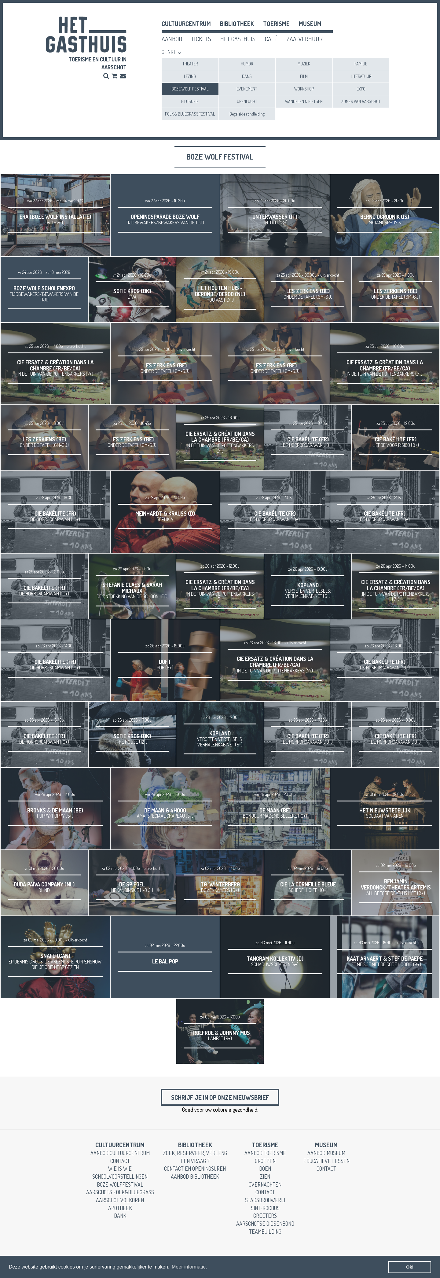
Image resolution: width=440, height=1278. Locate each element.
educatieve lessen (326, 1163)
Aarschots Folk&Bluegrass (120, 1194)
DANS (247, 76)
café (271, 39)
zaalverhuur (305, 39)
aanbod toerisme (265, 1155)
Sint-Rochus (265, 1210)
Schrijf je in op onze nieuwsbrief (220, 1098)
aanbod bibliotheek (195, 1179)
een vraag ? (195, 1163)
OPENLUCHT (247, 101)
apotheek (120, 1210)
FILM (304, 76)
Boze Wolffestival (120, 1186)
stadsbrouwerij (265, 1202)
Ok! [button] (409, 1267)
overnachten (265, 1186)
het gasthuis (237, 39)
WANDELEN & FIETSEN (304, 101)
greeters (265, 1218)
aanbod (172, 39)
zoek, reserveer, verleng (195, 1155)
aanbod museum (326, 1155)
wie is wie (120, 1171)
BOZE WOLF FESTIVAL (189, 88)
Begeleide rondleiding (247, 113)
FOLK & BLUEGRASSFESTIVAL (190, 113)
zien (265, 1179)
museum (310, 24)
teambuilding (265, 1234)
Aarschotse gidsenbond (265, 1226)
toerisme (276, 24)
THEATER (190, 63)
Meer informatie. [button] (189, 1266)
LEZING (190, 76)
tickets (201, 39)
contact (120, 1163)
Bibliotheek (237, 24)
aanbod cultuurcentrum (120, 1155)
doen (265, 1171)
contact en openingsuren (195, 1171)
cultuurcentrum (186, 24)
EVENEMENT (247, 88)
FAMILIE (360, 63)
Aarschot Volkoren (120, 1202)
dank (120, 1218)
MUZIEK (304, 63)
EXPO (361, 88)
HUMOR (247, 63)
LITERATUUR (361, 76)
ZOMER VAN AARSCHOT (361, 101)
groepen (265, 1163)
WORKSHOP (304, 88)
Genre (169, 52)
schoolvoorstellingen (120, 1179)
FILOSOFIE (190, 101)
